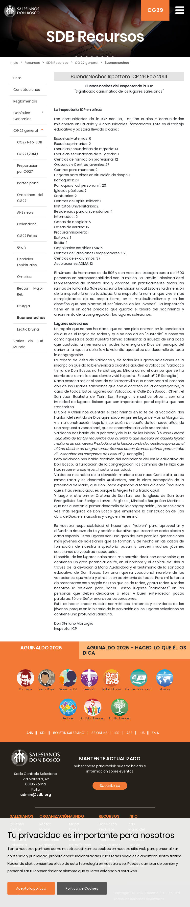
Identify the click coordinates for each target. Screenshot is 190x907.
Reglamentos (25, 101)
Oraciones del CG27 (30, 197)
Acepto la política (31, 888)
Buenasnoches (31, 317)
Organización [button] (54, 816)
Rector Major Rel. (30, 291)
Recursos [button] (109, 816)
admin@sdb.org (35, 794)
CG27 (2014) (27, 153)
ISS (117, 732)
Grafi (21, 247)
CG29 (155, 10)
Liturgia (23, 305)
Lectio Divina (28, 329)
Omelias (24, 276)
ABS (129, 732)
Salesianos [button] (21, 816)
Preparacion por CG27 (27, 168)
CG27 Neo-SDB (29, 142)
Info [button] (133, 816)
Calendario (27, 224)
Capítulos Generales (22, 115)
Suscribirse (110, 785)
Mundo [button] (76, 816)
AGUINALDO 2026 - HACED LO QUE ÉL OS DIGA (134, 650)
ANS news (25, 212)
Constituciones (26, 89)
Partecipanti (28, 183)
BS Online (99, 732)
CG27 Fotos (27, 235)
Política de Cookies (82, 888)
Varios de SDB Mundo (28, 343)
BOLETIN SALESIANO (68, 732)
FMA (155, 732)
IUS (142, 732)
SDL (43, 732)
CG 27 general (25, 130)
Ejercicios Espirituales (27, 262)
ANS (29, 732)
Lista (17, 77)
